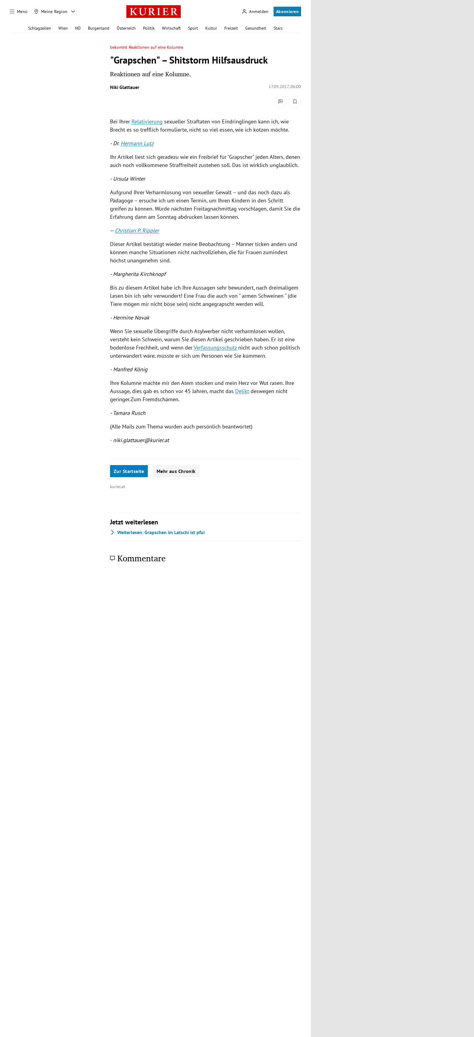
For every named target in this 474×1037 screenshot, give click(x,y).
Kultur (211, 28)
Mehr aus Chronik (176, 471)
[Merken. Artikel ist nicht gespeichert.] (295, 102)
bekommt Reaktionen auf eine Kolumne (146, 47)
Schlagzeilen (39, 28)
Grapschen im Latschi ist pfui (157, 532)
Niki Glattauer (124, 87)
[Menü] (18, 11)
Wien (63, 28)
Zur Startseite (129, 471)
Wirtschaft (171, 28)
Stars (278, 28)
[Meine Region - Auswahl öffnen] (73, 11)
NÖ (78, 28)
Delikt (242, 391)
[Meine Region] (50, 11)
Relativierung (147, 121)
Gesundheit (255, 28)
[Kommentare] (280, 102)
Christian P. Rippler (137, 230)
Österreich (126, 28)
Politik (149, 28)
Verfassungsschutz (215, 347)
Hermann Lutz (137, 143)
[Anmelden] (255, 11)
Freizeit (231, 28)
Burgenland (98, 28)
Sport (193, 28)
